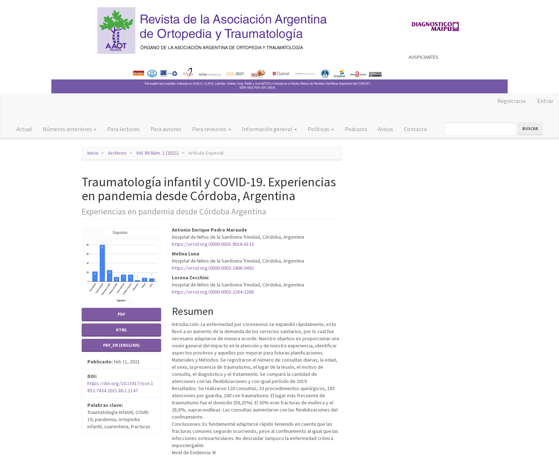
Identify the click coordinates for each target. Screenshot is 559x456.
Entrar (545, 100)
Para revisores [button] (211, 129)
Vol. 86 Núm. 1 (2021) (157, 153)
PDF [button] (121, 314)
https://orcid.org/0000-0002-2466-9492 (213, 268)
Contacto (415, 129)
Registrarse (511, 100)
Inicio (92, 153)
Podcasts (356, 129)
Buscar (530, 128)
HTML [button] (121, 329)
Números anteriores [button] (70, 129)
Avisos (385, 129)
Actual (24, 129)
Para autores (165, 129)
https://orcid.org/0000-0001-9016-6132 (213, 244)
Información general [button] (269, 129)
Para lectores (123, 129)
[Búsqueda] (480, 129)
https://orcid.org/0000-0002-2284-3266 (213, 292)
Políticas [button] (321, 129)
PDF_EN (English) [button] (121, 345)
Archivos (117, 153)
